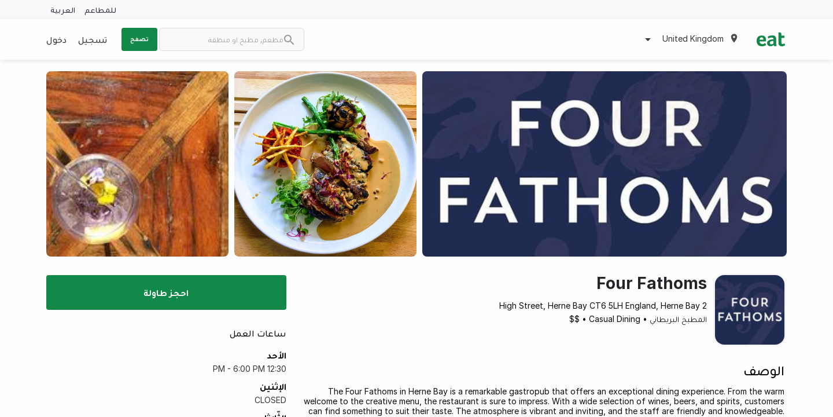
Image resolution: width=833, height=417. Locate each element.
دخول (56, 39)
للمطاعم (100, 9)
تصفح (139, 39)
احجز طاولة (166, 292)
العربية (62, 9)
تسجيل (92, 39)
